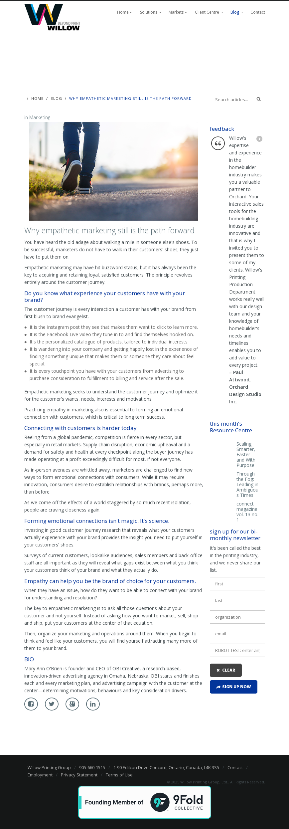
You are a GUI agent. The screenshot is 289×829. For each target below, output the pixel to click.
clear (228, 670)
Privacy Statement (79, 775)
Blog (234, 12)
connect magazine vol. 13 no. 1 (247, 511)
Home (123, 12)
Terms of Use (119, 775)
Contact (257, 12)
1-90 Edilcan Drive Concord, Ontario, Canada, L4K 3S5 (166, 767)
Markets (176, 12)
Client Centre (207, 12)
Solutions (148, 12)
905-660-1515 (92, 767)
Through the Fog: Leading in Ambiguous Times (247, 484)
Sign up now (236, 687)
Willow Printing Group (49, 767)
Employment (40, 775)
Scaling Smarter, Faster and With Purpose (245, 454)
